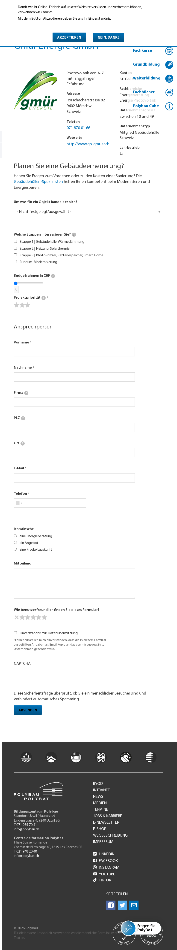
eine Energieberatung (36, 536)
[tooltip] (74, 235)
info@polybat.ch (26, 856)
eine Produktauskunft (36, 550)
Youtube (104, 874)
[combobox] (19, 503)
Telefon (20, 494)
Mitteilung (22, 563)
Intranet (101, 790)
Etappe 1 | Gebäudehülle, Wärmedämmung (52, 242)
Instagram (106, 867)
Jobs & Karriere (107, 816)
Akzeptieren (69, 37)
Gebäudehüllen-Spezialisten (38, 182)
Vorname (21, 342)
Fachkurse (142, 51)
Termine (100, 810)
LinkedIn (104, 854)
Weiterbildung (146, 78)
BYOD (98, 784)
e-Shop (99, 829)
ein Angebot (29, 543)
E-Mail (19, 468)
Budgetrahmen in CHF (34, 276)
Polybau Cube (146, 106)
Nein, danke (109, 37)
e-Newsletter (106, 823)
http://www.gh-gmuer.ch (88, 144)
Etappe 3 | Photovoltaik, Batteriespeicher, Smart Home (61, 255)
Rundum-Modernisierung (38, 262)
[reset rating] (16, 617)
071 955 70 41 (26, 825)
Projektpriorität (30, 298)
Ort (19, 443)
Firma (21, 393)
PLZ (19, 418)
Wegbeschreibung (110, 836)
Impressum (103, 842)
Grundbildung (146, 64)
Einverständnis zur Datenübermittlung (49, 633)
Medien (100, 803)
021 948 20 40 (26, 851)
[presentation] (49, 678)
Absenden (27, 710)
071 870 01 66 (78, 128)
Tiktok (102, 880)
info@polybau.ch (26, 829)
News (98, 797)
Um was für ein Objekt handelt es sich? (45, 202)
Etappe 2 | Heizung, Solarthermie (45, 249)
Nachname (23, 368)
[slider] (22, 305)
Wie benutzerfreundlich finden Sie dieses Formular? (56, 610)
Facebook (105, 861)
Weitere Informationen (38, 25)
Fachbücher (144, 92)
